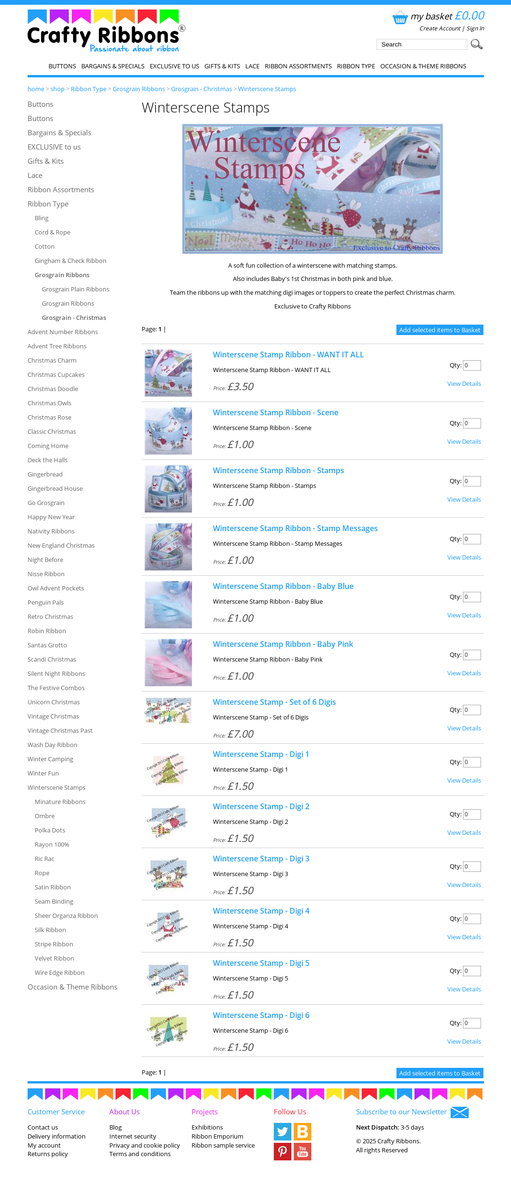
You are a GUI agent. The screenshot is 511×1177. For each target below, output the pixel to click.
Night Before (45, 559)
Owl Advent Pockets (56, 588)
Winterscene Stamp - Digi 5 (261, 963)
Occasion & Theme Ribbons (423, 66)
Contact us (43, 1127)
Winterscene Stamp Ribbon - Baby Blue (283, 586)
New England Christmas (61, 545)
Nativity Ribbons (51, 531)
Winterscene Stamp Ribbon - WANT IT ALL (288, 354)
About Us (124, 1111)
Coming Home (48, 445)
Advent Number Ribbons (63, 332)
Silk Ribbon (50, 930)
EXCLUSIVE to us (174, 66)
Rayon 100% (52, 844)
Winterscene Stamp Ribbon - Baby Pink (283, 644)
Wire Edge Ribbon (60, 972)
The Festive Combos (56, 687)
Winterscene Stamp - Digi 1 (261, 754)
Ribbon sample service (223, 1145)
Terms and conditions (140, 1153)
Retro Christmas (50, 616)
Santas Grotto (47, 645)
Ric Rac (44, 858)
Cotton (45, 246)
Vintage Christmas (53, 716)
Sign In (475, 28)
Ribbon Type (356, 66)
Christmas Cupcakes (56, 374)
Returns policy (48, 1153)
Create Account (439, 28)
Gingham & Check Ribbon (70, 260)
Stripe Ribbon (54, 944)
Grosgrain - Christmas (201, 88)
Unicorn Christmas (54, 702)
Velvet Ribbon (54, 958)
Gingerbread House (55, 488)
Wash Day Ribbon (52, 744)
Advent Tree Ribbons (57, 346)
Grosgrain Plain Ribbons (75, 289)
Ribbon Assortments (298, 66)
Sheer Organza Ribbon (66, 915)
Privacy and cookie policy (144, 1145)
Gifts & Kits (222, 66)
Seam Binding (54, 901)
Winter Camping (50, 759)
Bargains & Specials (113, 66)
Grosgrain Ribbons (139, 88)
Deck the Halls (47, 460)
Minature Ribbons (60, 801)
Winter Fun (43, 773)
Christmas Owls (49, 403)
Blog (115, 1127)
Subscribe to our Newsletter (412, 1112)
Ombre (45, 816)
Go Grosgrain (46, 502)
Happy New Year (51, 517)
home (36, 88)
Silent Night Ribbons (56, 673)
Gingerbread (45, 474)
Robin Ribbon (47, 631)
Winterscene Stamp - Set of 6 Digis (274, 702)
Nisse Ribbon (46, 574)
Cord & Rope (52, 232)
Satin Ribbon (53, 887)
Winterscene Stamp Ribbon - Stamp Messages (295, 528)
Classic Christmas (52, 431)
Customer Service (56, 1111)
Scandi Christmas (52, 659)
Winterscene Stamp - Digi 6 (261, 1015)
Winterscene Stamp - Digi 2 (261, 806)
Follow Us (290, 1111)
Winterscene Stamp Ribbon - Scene (275, 412)
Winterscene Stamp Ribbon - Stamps (278, 470)
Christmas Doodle (53, 388)
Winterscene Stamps (267, 88)
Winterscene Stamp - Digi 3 (261, 858)
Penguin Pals (46, 602)
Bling (41, 218)
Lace (252, 66)
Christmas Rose (49, 417)
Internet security (132, 1136)
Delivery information (57, 1136)
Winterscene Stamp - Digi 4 (261, 911)
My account (44, 1145)
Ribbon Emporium (217, 1136)
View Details (464, 383)
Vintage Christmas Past (60, 730)
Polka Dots (50, 830)
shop (57, 88)
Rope (42, 873)
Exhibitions (207, 1127)
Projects (205, 1111)
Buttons (62, 66)
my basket (437, 16)
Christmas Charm (52, 360)
